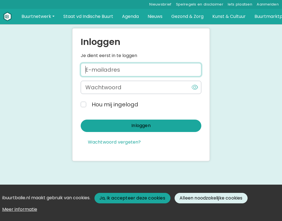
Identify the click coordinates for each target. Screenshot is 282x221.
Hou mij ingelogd (115, 104)
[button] (38, 16)
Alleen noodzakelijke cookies (211, 198)
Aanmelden (268, 4)
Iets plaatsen (240, 4)
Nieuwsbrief (160, 4)
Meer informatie (19, 209)
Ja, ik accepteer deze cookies (132, 198)
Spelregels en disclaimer (199, 4)
